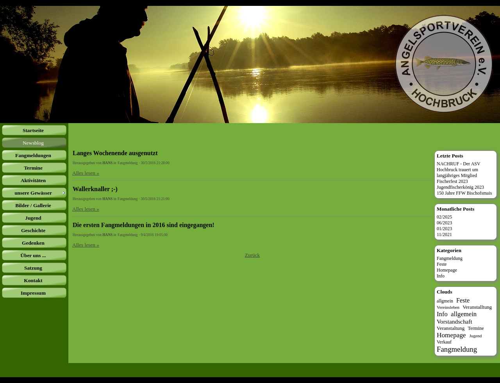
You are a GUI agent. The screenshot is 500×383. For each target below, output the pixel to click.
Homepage (447, 270)
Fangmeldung (128, 163)
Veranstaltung (450, 328)
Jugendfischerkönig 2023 (460, 187)
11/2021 (444, 234)
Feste (441, 264)
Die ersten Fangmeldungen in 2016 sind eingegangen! (143, 225)
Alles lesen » (85, 173)
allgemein (464, 314)
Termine (476, 328)
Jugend (475, 335)
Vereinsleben (448, 307)
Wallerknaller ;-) (95, 189)
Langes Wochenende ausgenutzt (115, 153)
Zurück (252, 255)
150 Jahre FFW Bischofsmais (464, 193)
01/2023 (444, 228)
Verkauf (444, 342)
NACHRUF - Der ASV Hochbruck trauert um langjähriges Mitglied (458, 169)
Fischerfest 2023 (452, 181)
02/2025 (444, 217)
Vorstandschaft (454, 321)
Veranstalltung (477, 307)
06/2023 (444, 223)
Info (441, 276)
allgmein (445, 301)
